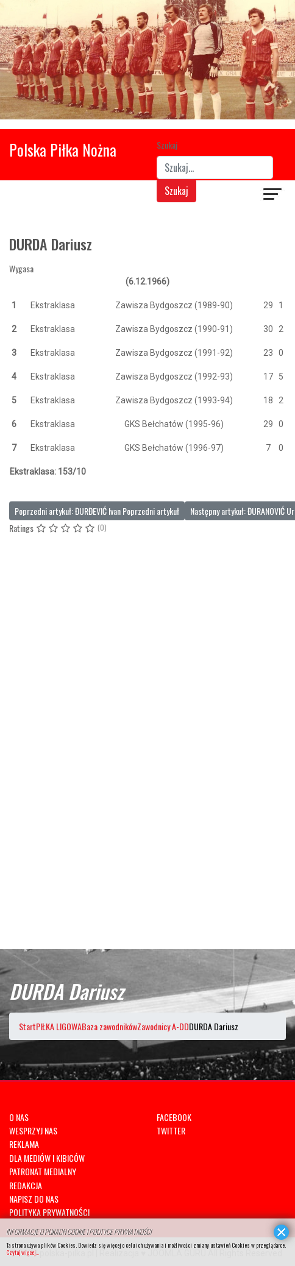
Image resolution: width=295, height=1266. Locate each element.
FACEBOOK (174, 1117)
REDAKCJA (25, 1185)
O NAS (19, 1117)
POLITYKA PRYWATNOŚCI (49, 1212)
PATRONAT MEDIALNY (42, 1171)
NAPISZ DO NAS (34, 1198)
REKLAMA (24, 1143)
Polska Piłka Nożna (62, 149)
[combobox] (215, 167)
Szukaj (167, 144)
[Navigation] (273, 195)
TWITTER (171, 1130)
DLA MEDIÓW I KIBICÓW (47, 1157)
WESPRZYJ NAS (33, 1130)
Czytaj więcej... (22, 1252)
